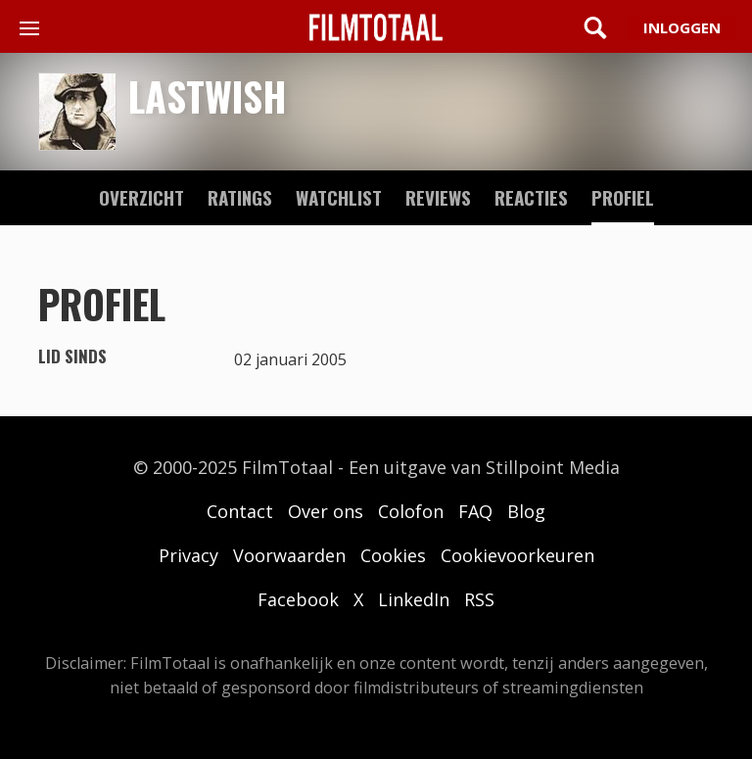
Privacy (188, 555)
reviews (438, 197)
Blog (526, 511)
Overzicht (141, 197)
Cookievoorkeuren (517, 555)
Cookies (393, 555)
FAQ (475, 511)
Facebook (298, 599)
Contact (240, 511)
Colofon (411, 511)
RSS (479, 599)
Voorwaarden (289, 555)
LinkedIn (413, 599)
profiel (622, 197)
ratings (240, 197)
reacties (531, 197)
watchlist (339, 197)
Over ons (325, 511)
